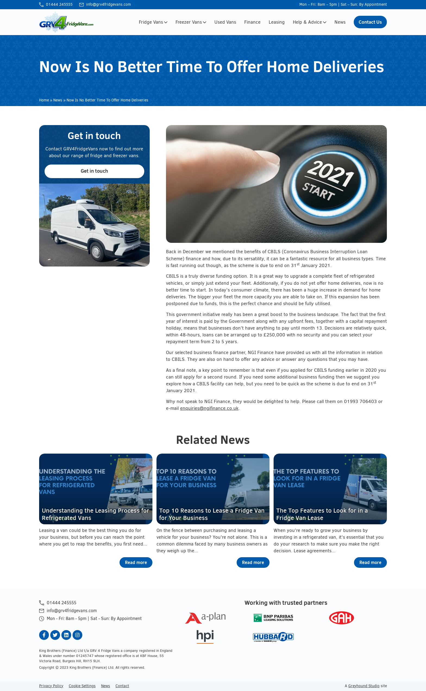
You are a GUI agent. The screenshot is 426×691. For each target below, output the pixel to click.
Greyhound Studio (364, 686)
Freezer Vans (191, 22)
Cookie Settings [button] (82, 686)
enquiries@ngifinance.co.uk (209, 408)
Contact (122, 686)
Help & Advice (309, 22)
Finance (252, 22)
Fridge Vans (153, 22)
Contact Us (370, 22)
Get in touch (94, 171)
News (340, 22)
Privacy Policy (51, 686)
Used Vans (225, 22)
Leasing (277, 22)
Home (44, 100)
